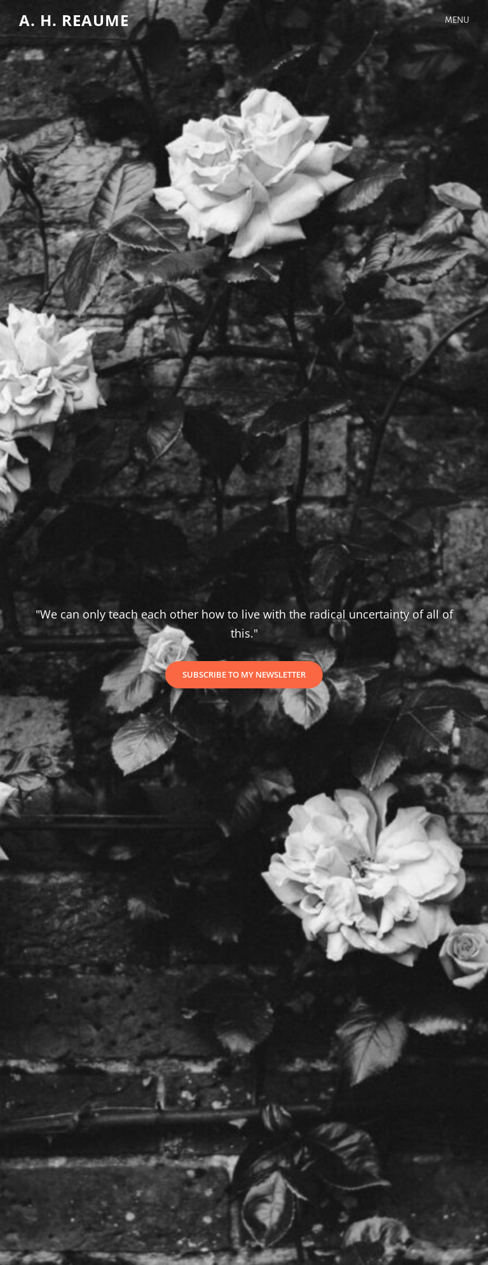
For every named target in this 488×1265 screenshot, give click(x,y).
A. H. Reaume (74, 20)
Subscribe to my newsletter (252, 678)
